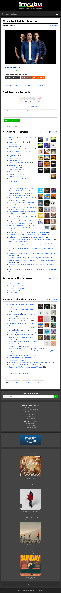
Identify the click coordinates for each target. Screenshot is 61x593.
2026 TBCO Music (30, 478)
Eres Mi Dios (13, 165)
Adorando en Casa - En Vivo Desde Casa (22, 137)
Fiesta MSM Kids (14, 207)
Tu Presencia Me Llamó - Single (19, 269)
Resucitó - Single (14, 253)
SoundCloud (38, 77)
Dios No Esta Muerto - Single (18, 163)
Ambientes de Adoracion (17, 142)
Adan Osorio (13, 242)
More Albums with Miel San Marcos (20, 373)
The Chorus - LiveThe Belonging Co (31, 453)
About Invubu (30, 424)
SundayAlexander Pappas (31, 552)
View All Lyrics (53, 278)
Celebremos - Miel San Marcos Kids (21, 149)
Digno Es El (12, 156)
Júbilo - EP (12, 216)
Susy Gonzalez (41, 235)
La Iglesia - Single (15, 221)
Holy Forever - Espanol (16, 212)
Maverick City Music (34, 351)
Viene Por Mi (13, 181)
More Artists (54, 26)
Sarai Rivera (33, 258)
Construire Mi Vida (15, 358)
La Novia (12, 335)
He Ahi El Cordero (15, 170)
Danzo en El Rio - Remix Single (19, 198)
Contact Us (41, 590)
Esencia (11, 330)
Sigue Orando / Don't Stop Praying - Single (23, 260)
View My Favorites (30, 106)
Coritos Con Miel (14, 284)
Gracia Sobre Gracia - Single (18, 342)
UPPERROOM (27, 221)
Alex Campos (20, 330)
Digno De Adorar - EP (16, 153)
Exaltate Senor (14, 167)
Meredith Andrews (30, 355)
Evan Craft (22, 360)
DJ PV (34, 198)
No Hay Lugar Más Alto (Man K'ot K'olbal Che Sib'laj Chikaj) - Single (31, 239)
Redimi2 (27, 328)
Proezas (11, 172)
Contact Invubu (30, 428)
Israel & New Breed (27, 305)
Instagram (26, 77)
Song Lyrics (39, 85)
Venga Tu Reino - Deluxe (17, 351)
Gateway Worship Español (31, 253)
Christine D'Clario (23, 335)
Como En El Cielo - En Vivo (18, 151)
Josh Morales (45, 253)
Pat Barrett (27, 358)
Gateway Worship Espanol (35, 244)
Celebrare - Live (14, 337)
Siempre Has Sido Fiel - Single (19, 367)
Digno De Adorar (14, 290)
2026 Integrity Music (30, 578)
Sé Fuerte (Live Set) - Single (18, 258)
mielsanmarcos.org (11, 70)
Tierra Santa (13, 360)
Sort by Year (44, 132)
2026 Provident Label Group (30, 511)
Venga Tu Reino (14, 362)
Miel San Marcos (12, 77)
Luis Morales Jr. (20, 196)
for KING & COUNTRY (34, 265)
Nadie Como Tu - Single (17, 237)
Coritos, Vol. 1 (13, 305)
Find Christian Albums (30, 409)
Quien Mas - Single (15, 248)
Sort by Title (54, 132)
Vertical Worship (36, 367)
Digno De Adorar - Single (17, 202)
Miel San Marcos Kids (29, 207)
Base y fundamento (15, 328)
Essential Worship (29, 232)
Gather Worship (24, 321)
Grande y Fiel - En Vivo (16, 349)
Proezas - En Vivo (15, 174)
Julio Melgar (18, 228)
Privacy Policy (30, 426)
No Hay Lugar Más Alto (17, 286)
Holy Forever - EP (15, 332)
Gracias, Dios (13, 346)
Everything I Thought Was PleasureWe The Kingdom (30, 519)
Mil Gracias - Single (15, 235)
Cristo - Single (13, 193)
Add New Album (30, 416)
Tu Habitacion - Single (16, 179)
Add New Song (31, 418)
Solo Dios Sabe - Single (16, 265)
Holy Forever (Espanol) (16, 288)
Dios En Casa (13, 158)
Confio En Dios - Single (16, 189)
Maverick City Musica (49, 351)
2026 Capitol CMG (30, 544)
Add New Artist (30, 414)
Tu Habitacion (13, 176)
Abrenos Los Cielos (15, 355)
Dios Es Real (13, 160)
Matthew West (45, 260)
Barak (41, 237)
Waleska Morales (20, 205)
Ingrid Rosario (22, 223)
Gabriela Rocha (50, 269)
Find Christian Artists (30, 407)
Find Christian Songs (30, 411)
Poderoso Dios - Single (16, 244)
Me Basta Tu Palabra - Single (18, 225)
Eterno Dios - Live (15, 314)
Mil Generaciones (15, 232)
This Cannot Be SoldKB (30, 486)
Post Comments (11, 120)
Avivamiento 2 (13, 147)
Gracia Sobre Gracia (15, 293)
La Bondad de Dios (15, 365)
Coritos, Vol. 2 (13, 309)
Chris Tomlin (31, 212)
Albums (27, 85)
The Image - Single (15, 323)
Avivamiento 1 (13, 144)
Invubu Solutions (10, 14)
